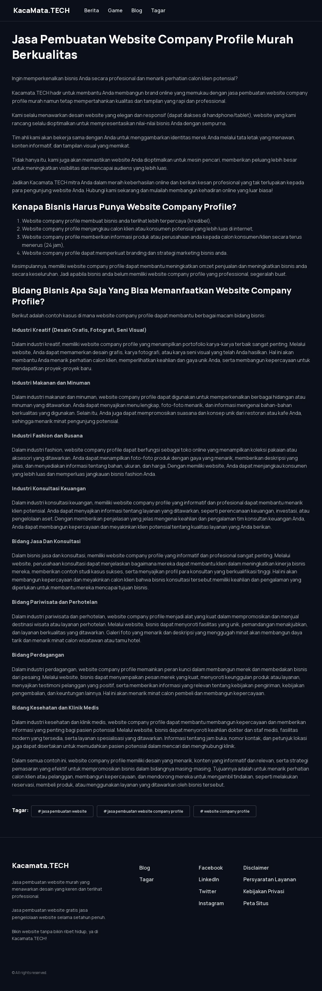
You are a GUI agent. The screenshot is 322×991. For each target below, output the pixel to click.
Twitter (207, 891)
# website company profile (225, 811)
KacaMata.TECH (41, 10)
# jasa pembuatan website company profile (143, 811)
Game (115, 10)
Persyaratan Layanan (269, 879)
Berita (91, 10)
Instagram (211, 903)
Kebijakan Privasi (263, 891)
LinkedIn (209, 879)
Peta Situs (256, 903)
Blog (136, 10)
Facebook (211, 867)
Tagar (158, 10)
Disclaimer (256, 867)
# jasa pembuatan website (62, 811)
